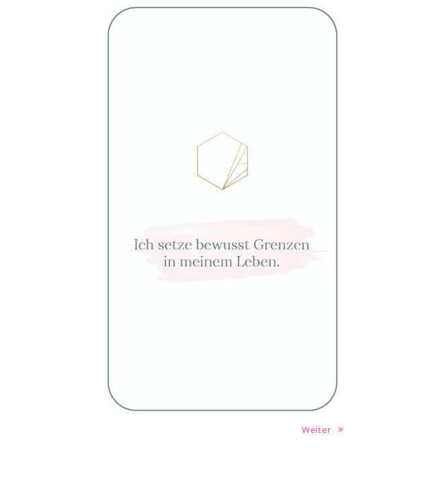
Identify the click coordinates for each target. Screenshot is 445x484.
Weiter (322, 430)
